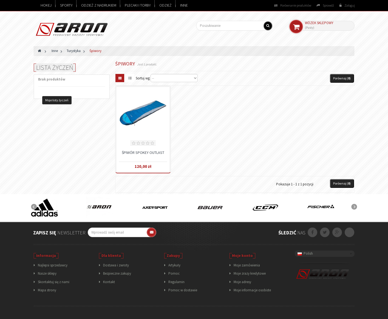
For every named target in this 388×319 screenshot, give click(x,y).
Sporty (66, 5)
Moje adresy (242, 282)
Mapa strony (47, 290)
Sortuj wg (143, 78)
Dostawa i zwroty (116, 265)
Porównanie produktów (292, 5)
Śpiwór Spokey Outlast (143, 152)
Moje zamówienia (247, 265)
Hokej (46, 5)
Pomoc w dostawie (182, 290)
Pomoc (174, 273)
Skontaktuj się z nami (53, 282)
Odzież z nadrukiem (98, 5)
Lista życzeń (54, 67)
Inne (184, 5)
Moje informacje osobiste (252, 290)
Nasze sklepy (47, 273)
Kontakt (109, 282)
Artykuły (174, 265)
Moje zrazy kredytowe (250, 273)
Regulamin (176, 282)
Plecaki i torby (138, 5)
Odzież (165, 5)
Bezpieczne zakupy (117, 273)
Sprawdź (325, 5)
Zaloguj (347, 5)
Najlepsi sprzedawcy (52, 265)
